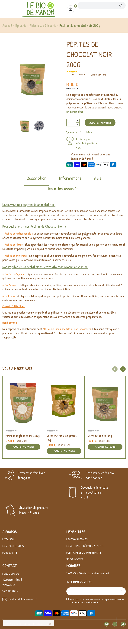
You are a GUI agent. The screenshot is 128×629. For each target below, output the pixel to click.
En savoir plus (74, 111)
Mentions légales (77, 539)
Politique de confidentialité (83, 553)
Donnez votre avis (98, 74)
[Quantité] (71, 122)
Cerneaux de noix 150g (100, 436)
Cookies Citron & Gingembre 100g (62, 438)
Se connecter (74, 559)
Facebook (114, 624)
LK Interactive (40, 624)
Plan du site (9, 553)
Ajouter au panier (100, 123)
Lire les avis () (78, 74)
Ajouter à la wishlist (80, 132)
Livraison (8, 539)
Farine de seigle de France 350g (23, 436)
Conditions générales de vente (85, 546)
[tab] (36, 180)
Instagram (106, 624)
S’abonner (121, 591)
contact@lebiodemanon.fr (23, 599)
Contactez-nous (13, 546)
